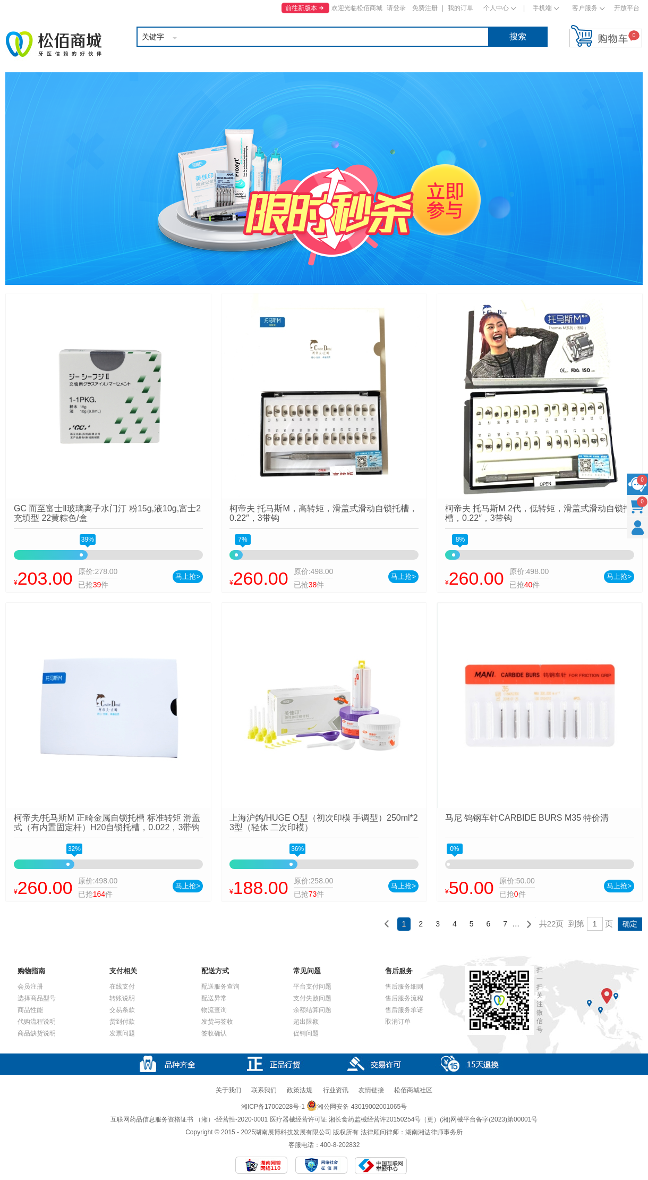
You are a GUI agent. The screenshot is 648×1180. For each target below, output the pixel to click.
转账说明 (122, 998)
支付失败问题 (312, 998)
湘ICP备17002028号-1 (273, 1106)
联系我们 (264, 1090)
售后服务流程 (404, 998)
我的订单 (460, 8)
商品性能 (30, 1010)
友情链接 (371, 1090)
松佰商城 (53, 44)
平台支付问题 (312, 986)
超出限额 (306, 1021)
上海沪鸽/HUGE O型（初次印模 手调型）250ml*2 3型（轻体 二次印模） (323, 822)
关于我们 (228, 1090)
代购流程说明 (37, 1021)
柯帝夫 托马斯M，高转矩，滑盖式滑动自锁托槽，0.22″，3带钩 (323, 513)
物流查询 (214, 1010)
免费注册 (425, 8)
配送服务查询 (220, 986)
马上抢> (187, 576)
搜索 (517, 36)
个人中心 (496, 8)
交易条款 (122, 1010)
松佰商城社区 (413, 1090)
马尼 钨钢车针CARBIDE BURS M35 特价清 (527, 817)
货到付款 (122, 1021)
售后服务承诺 (404, 1010)
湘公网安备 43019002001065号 (356, 1106)
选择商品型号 (37, 998)
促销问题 (306, 1033)
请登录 (396, 8)
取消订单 (398, 1021)
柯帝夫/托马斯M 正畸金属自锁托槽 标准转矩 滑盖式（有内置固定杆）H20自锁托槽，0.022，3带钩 (107, 822)
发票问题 (122, 1033)
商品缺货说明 (37, 1033)
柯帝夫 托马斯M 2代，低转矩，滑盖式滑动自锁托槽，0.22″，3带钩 (538, 513)
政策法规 (299, 1090)
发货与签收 (217, 1021)
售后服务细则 (404, 986)
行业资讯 (335, 1090)
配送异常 (214, 998)
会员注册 (30, 986)
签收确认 (214, 1033)
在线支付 (122, 986)
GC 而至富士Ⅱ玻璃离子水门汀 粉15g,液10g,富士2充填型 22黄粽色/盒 (107, 513)
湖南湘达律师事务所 (434, 1132)
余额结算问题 (312, 1010)
